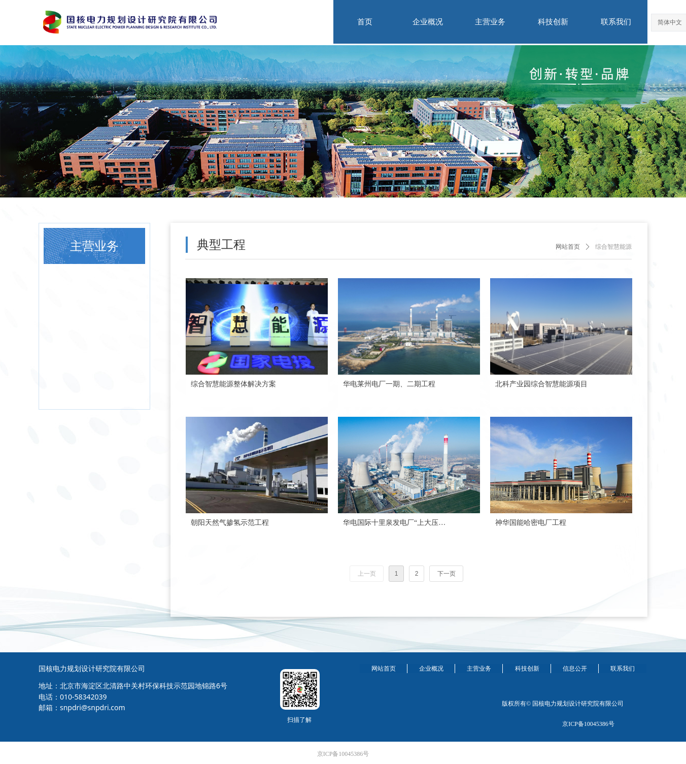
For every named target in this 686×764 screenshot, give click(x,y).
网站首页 (568, 246)
